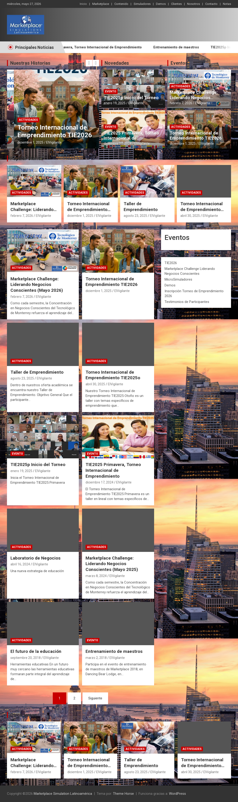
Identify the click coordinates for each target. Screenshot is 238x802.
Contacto (211, 4)
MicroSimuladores (178, 279)
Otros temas (23, 715)
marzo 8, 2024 (96, 576)
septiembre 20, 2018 (25, 658)
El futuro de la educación (35, 651)
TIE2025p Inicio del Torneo (131, 97)
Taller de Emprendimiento (141, 206)
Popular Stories (26, 158)
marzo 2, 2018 (96, 658)
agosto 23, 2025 (135, 216)
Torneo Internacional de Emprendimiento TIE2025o (201, 209)
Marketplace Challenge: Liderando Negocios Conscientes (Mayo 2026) (48, 135)
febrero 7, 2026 (21, 142)
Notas (227, 4)
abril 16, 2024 (20, 564)
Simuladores (142, 4)
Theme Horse (123, 794)
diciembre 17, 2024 (118, 143)
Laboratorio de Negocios (35, 558)
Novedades (117, 63)
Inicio (83, 4)
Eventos (179, 63)
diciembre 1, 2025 (183, 143)
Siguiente (95, 698)
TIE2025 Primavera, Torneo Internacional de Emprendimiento (107, 47)
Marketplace (100, 4)
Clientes (176, 4)
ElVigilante (43, 142)
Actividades (21, 119)
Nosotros (193, 4)
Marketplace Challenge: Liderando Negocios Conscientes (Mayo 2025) (112, 563)
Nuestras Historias (30, 63)
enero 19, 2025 (115, 103)
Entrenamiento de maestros (192, 47)
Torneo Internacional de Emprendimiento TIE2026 (196, 135)
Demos (161, 4)
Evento (110, 91)
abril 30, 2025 (190, 216)
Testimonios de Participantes (187, 302)
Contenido (121, 4)
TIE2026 (171, 263)
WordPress (177, 794)
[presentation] (89, 63)
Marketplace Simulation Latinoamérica (63, 794)
